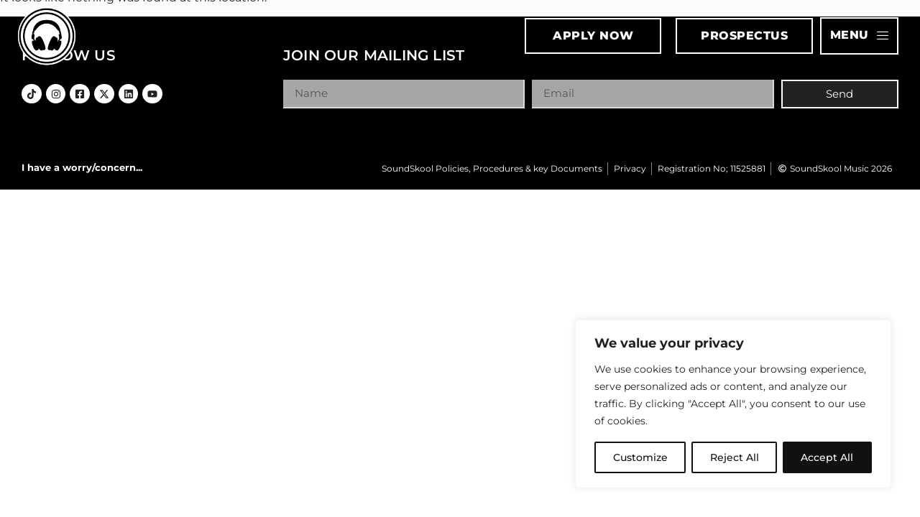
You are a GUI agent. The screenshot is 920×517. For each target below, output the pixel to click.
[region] (733, 404)
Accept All (827, 457)
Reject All (734, 457)
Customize (640, 457)
